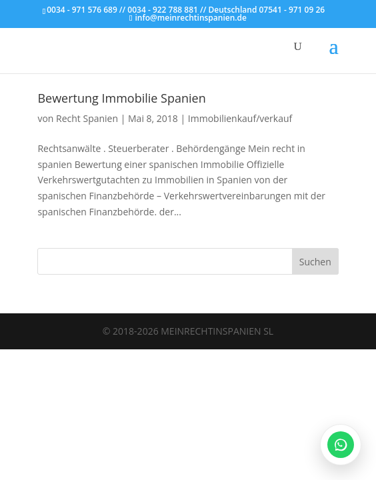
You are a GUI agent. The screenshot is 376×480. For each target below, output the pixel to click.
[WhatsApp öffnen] (340, 444)
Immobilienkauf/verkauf (240, 118)
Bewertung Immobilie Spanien (121, 98)
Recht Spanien (87, 118)
